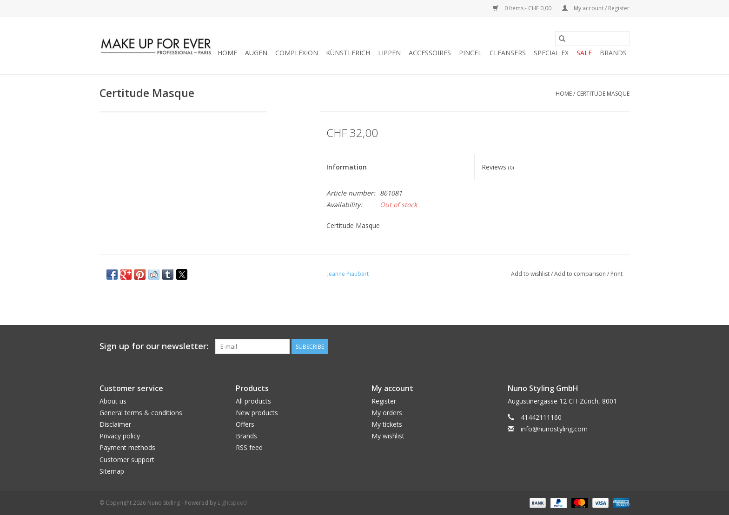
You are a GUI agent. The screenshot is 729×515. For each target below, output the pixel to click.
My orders (386, 412)
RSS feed (249, 447)
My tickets (386, 424)
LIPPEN (389, 52)
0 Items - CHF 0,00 (523, 8)
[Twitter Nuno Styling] (588, 346)
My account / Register (596, 8)
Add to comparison (580, 274)
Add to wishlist (531, 274)
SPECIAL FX (551, 52)
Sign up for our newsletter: (153, 346)
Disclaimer (115, 424)
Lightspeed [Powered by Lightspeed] (232, 503)
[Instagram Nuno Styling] (622, 346)
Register (383, 401)
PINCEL (470, 52)
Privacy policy (119, 435)
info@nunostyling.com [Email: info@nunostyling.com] (554, 428)
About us (112, 401)
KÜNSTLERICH (348, 52)
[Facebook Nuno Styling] (571, 346)
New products (257, 412)
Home (227, 52)
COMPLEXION (296, 52)
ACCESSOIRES (430, 52)
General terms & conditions (140, 412)
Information (346, 167)
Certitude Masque (603, 94)
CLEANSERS (508, 52)
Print (616, 274)
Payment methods (127, 447)
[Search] (592, 38)
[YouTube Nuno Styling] (605, 346)
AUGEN (256, 52)
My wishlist (387, 435)
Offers (245, 424)
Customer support (126, 459)
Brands (613, 52)
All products (253, 401)
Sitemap (111, 471)
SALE (584, 52)
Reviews (498, 167)
